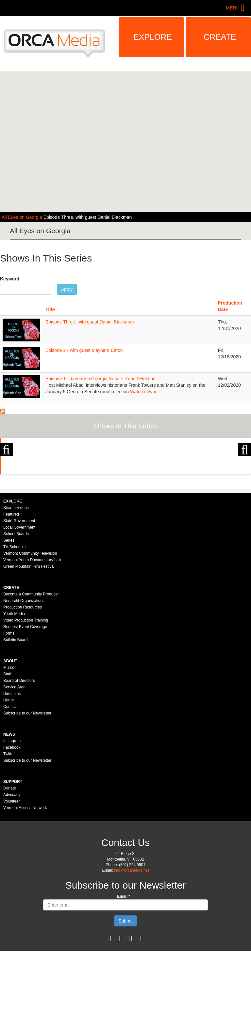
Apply (67, 289)
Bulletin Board (15, 710)
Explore (152, 36)
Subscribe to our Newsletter (27, 830)
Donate (9, 858)
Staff (7, 744)
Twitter (9, 824)
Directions (12, 763)
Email (123, 966)
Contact (10, 776)
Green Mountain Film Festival (29, 636)
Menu (233, 7)
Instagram (12, 811)
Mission (10, 737)
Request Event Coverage (25, 697)
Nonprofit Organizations (23, 670)
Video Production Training (25, 690)
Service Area (14, 757)
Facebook (12, 817)
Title (50, 309)
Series (8, 610)
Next (244, 471)
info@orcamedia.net (131, 940)
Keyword (9, 278)
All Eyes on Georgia (22, 217)
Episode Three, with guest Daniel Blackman (87, 217)
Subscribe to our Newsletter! (28, 783)
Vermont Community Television (30, 623)
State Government (19, 591)
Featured (11, 584)
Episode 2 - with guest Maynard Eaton (84, 350)
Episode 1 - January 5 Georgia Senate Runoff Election (100, 378)
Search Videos (16, 578)
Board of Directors (19, 750)
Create (220, 36)
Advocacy (11, 865)
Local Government (19, 597)
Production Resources (22, 677)
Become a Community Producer (31, 664)
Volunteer (11, 871)
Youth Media (14, 684)
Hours (8, 770)
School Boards (16, 604)
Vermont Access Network (25, 878)
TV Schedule (14, 617)
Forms (8, 703)
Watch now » (143, 391)
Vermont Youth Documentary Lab (32, 630)
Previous (6, 471)
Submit (125, 991)
